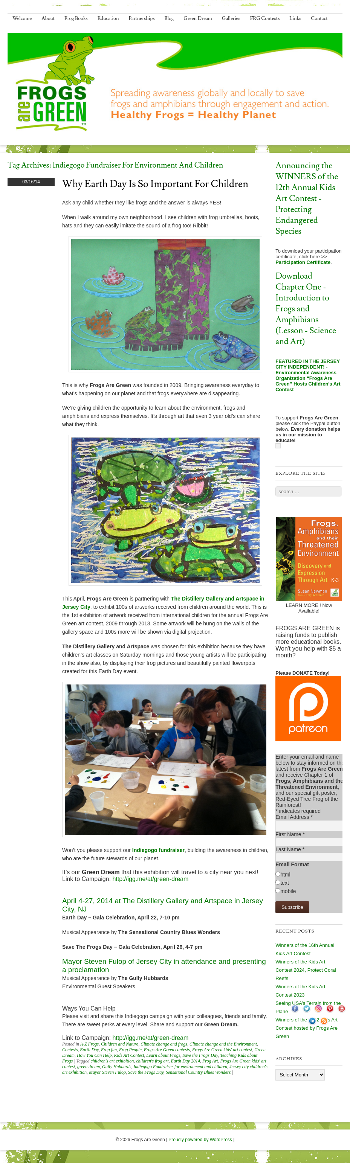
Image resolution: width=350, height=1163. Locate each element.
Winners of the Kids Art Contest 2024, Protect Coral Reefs (305, 970)
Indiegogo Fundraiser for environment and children (180, 1066)
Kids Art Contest (129, 1055)
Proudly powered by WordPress (200, 1139)
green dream (88, 1066)
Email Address (294, 817)
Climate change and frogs (164, 1044)
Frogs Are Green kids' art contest (222, 1049)
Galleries (231, 18)
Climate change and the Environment (223, 1044)
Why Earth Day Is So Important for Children (155, 184)
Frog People (130, 1049)
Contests (70, 1049)
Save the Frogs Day (200, 1055)
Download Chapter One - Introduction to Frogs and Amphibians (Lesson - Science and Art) (305, 309)
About (48, 18)
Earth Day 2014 (185, 1061)
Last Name (289, 849)
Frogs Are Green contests (167, 1049)
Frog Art (210, 1061)
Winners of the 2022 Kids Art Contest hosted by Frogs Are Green (306, 1028)
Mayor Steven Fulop (107, 1072)
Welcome (22, 18)
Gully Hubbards (116, 1066)
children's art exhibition (112, 1061)
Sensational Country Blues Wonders (198, 1072)
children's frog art (152, 1061)
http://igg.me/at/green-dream (150, 879)
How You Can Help (94, 1055)
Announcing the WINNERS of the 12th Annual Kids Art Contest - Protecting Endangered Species (306, 198)
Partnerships (141, 18)
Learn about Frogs (163, 1055)
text (284, 883)
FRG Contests (265, 18)
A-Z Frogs (89, 1044)
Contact (319, 18)
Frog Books (76, 18)
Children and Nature (119, 1044)
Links (295, 18)
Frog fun (109, 1049)
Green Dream (197, 18)
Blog (169, 18)
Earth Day (89, 1049)
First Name (290, 834)
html (285, 875)
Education (108, 18)
